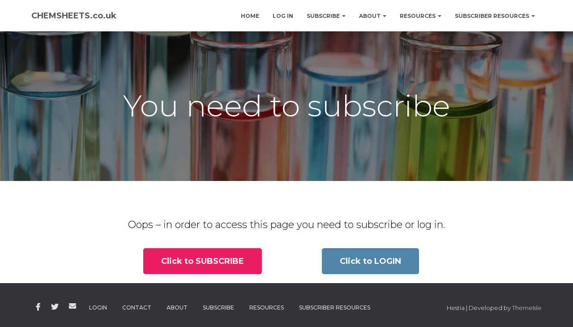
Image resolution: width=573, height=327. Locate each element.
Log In (283, 16)
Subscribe (326, 16)
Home (250, 16)
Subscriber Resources (495, 16)
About (372, 16)
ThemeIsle (527, 307)
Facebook (38, 307)
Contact (136, 307)
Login (98, 307)
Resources (420, 16)
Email (72, 306)
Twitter (55, 307)
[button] (202, 261)
